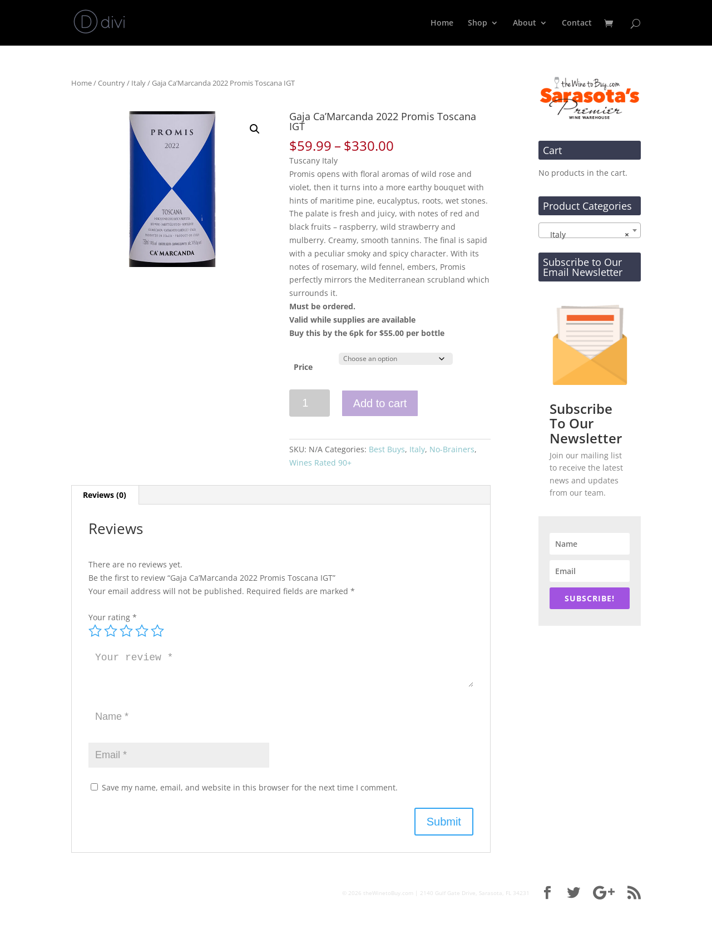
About (524, 23)
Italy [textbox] (586, 235)
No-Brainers (451, 449)
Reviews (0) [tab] (104, 495)
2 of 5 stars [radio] (110, 630)
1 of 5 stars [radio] (95, 630)
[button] (255, 129)
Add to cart (380, 403)
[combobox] (589, 230)
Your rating (112, 617)
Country (111, 83)
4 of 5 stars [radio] (142, 630)
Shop (477, 23)
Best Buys (387, 449)
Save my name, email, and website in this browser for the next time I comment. (250, 787)
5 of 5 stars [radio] (157, 630)
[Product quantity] (309, 403)
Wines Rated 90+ (320, 462)
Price (303, 367)
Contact (577, 23)
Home (442, 23)
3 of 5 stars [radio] (126, 630)
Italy (138, 83)
